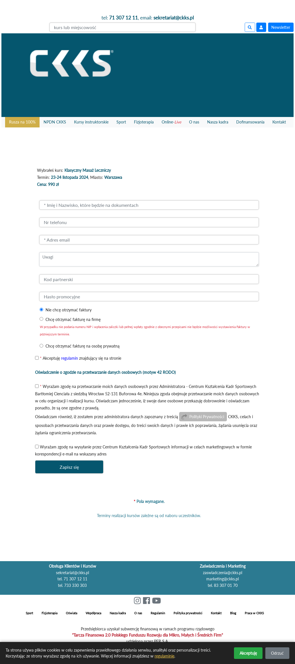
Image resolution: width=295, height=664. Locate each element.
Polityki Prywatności (206, 416)
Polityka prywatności (187, 613)
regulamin (69, 358)
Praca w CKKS (254, 613)
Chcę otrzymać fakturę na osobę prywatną (82, 346)
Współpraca (93, 613)
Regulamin (158, 613)
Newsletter (280, 27)
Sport (121, 122)
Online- (171, 122)
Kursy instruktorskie (91, 122)
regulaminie (164, 656)
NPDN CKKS (55, 122)
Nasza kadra (217, 122)
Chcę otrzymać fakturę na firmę (73, 319)
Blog (233, 613)
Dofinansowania (250, 122)
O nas (194, 122)
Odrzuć (277, 653)
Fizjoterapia (144, 122)
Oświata (71, 613)
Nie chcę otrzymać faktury (68, 309)
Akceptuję (248, 653)
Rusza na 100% (22, 122)
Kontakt (279, 122)
